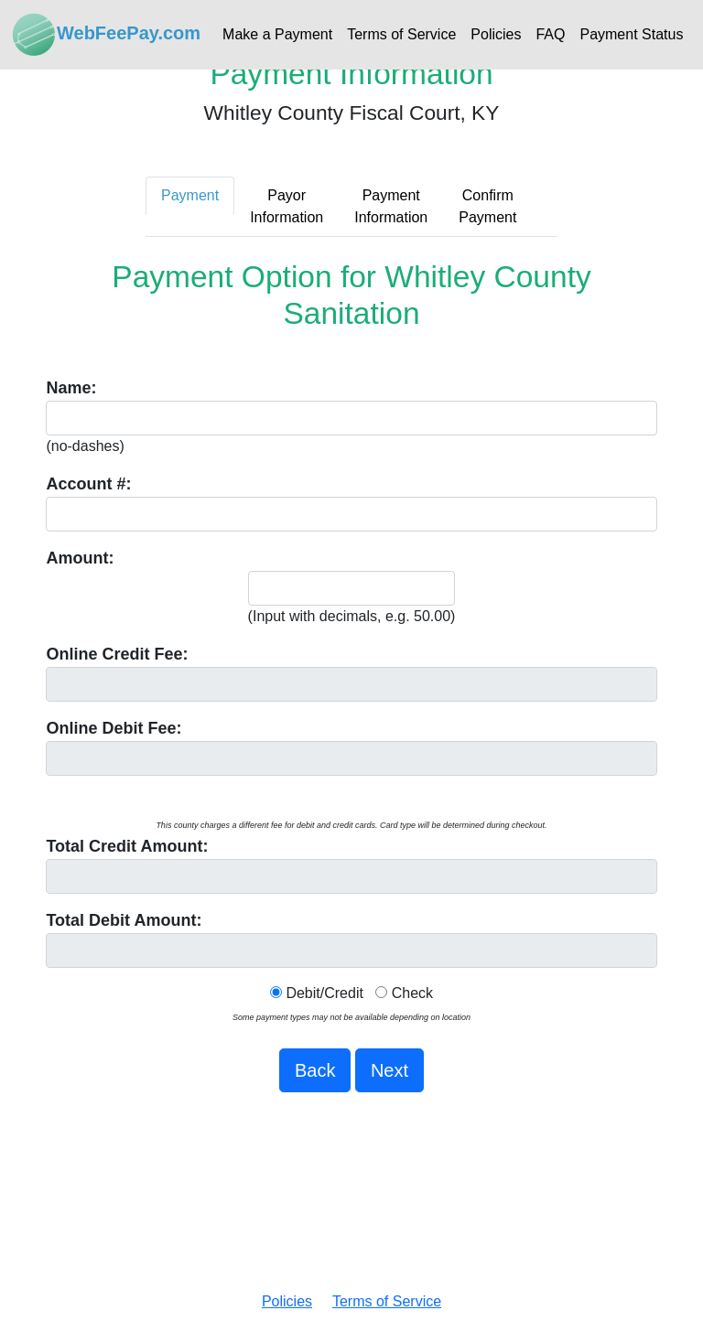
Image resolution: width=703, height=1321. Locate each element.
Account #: (88, 484)
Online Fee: (117, 654)
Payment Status (631, 34)
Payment (190, 195)
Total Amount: (127, 846)
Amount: (80, 558)
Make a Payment (277, 34)
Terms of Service (401, 34)
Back (315, 1070)
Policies (495, 34)
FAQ (550, 34)
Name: (71, 388)
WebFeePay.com (105, 35)
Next (389, 1070)
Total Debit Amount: (123, 920)
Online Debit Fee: (113, 728)
